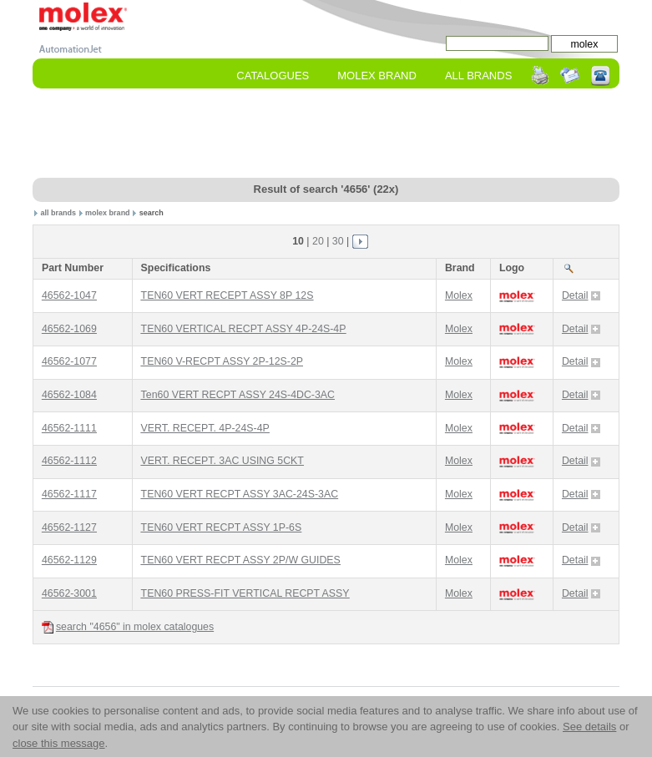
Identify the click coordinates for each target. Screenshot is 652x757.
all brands (59, 213)
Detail (581, 295)
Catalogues (272, 75)
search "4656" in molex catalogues (128, 627)
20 (318, 241)
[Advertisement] (336, 134)
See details (589, 726)
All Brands (478, 75)
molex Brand (377, 75)
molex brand (107, 213)
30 (338, 241)
